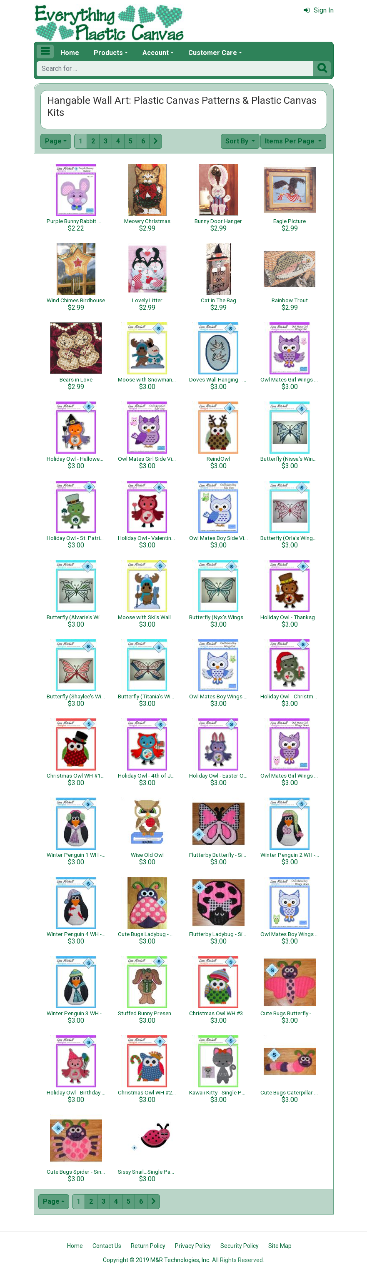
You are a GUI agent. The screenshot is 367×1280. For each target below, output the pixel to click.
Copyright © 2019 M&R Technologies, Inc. (156, 1260)
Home (69, 53)
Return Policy (148, 1245)
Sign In (319, 10)
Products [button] (108, 53)
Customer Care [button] (212, 53)
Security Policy (239, 1245)
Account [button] (155, 53)
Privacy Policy (193, 1245)
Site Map (280, 1245)
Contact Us (106, 1245)
